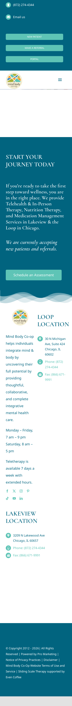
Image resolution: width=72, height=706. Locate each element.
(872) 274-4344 (23, 5)
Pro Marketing (46, 654)
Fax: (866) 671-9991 (26, 555)
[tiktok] (7, 498)
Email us (19, 17)
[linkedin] (21, 498)
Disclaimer (51, 660)
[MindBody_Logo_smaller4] (20, 310)
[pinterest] (28, 491)
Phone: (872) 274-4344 (29, 548)
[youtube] (14, 498)
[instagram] (21, 491)
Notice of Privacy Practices (23, 660)
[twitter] (14, 491)
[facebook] (7, 491)
